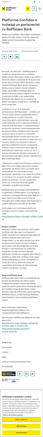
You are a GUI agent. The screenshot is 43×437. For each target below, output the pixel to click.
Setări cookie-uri (21, 419)
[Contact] (5, 352)
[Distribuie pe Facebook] (4, 56)
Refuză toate (21, 426)
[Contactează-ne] (39, 1)
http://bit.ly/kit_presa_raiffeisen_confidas (18, 323)
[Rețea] (34, 1)
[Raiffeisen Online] (28, 8)
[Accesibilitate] (7, 366)
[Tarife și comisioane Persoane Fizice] (16, 361)
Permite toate (21, 433)
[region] (21, 413)
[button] (39, 8)
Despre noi (6, 2)
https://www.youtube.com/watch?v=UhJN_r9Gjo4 (16, 330)
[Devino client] (34, 8)
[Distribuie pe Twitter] (10, 56)
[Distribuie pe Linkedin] (17, 56)
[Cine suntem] (7, 347)
